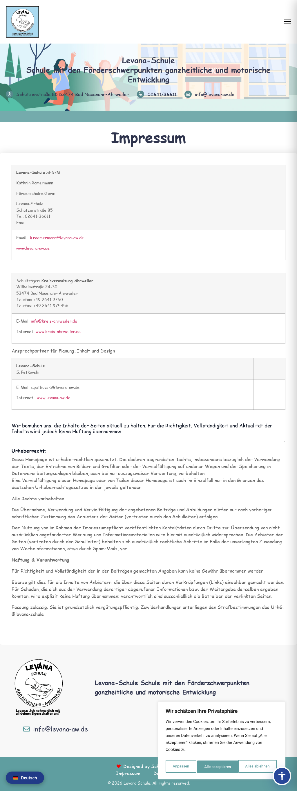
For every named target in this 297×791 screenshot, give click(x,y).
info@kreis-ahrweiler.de (54, 321)
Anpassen (180, 767)
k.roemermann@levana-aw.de (57, 237)
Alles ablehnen (216, 767)
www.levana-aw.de (33, 248)
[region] (221, 741)
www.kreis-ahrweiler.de (58, 331)
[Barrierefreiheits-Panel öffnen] (282, 776)
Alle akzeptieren (257, 767)
